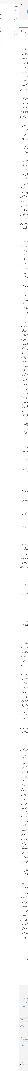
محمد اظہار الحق (14, 6)
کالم (14, 11)
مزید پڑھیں (3, 1006)
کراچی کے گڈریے (22, 992)
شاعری (9, 11)
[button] (2, 31)
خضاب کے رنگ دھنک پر (20, 1011)
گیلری (12, 15)
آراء (16, 15)
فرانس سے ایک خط (22, 1030)
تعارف (18, 11)
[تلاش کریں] (2, 4)
